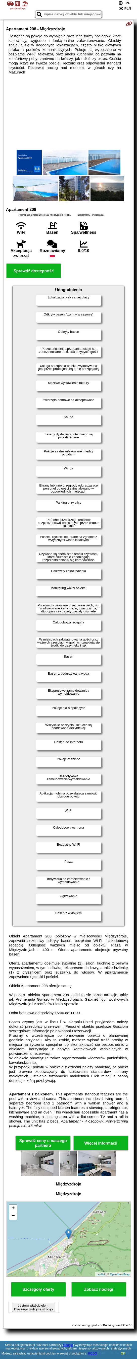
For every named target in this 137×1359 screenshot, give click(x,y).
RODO (92, 1353)
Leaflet (101, 1274)
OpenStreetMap (119, 1274)
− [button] (13, 1216)
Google (68, 1345)
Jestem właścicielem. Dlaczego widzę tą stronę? (33, 1307)
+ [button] (13, 1208)
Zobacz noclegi (98, 1289)
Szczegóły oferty (38, 1289)
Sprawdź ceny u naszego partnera (43, 1143)
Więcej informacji (100, 1143)
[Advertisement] (68, 112)
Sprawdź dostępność (34, 271)
